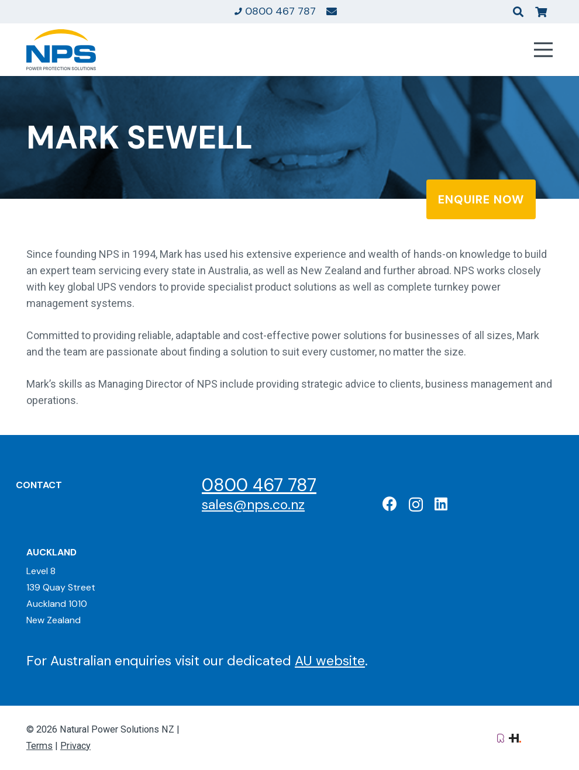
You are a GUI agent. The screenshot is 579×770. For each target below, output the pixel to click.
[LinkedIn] (441, 503)
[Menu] (543, 49)
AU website (330, 660)
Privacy (75, 745)
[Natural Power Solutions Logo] (61, 49)
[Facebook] (389, 503)
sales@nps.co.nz (253, 504)
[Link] (331, 11)
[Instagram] (416, 504)
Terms (39, 745)
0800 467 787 (259, 485)
